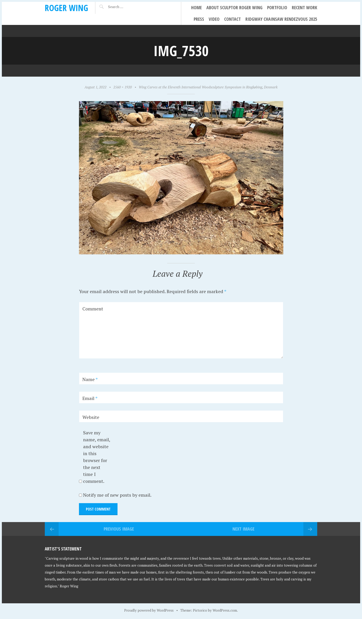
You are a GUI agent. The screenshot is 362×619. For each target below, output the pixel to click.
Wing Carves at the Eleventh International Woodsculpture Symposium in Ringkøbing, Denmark (208, 87)
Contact (232, 19)
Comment (92, 309)
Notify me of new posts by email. (117, 495)
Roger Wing (66, 8)
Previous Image (119, 529)
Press (199, 19)
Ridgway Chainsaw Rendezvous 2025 (281, 19)
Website (90, 417)
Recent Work (304, 7)
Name (90, 379)
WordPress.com (225, 610)
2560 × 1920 (122, 87)
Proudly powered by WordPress (149, 610)
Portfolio (277, 7)
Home (196, 7)
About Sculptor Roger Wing (234, 7)
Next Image (243, 529)
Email (89, 398)
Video (214, 19)
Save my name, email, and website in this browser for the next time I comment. (96, 457)
